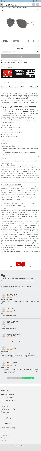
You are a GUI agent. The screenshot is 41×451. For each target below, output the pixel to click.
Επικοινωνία (5, 406)
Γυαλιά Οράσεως (6, 415)
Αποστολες (14, 82)
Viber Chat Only (7, 398)
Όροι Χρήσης (5, 433)
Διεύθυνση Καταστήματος (9, 409)
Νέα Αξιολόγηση (28, 378)
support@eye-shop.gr (8, 400)
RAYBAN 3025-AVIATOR (22, 7)
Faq (2, 430)
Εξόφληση (21, 82)
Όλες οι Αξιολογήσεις (14, 378)
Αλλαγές (3, 438)
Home (3, 7)
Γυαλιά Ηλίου (5, 412)
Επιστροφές (4, 440)
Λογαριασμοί (5, 435)
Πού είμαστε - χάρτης (8, 428)
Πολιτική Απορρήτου (7, 418)
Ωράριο (3, 403)
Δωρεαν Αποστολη (7, 65)
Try (9, 82)
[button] (38, 22)
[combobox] (23, 52)
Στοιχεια (4, 82)
